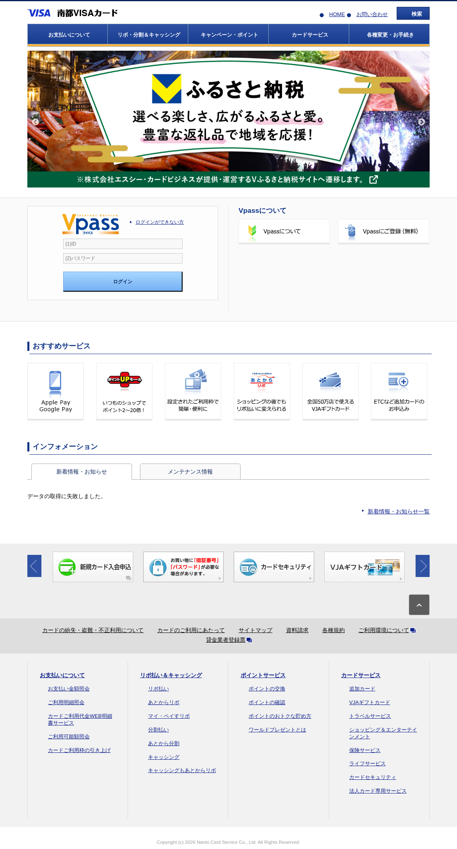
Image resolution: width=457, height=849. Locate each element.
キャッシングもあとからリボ (182, 770)
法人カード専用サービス (378, 791)
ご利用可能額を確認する (284, 296)
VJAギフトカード (369, 702)
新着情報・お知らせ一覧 (399, 511)
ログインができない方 (160, 222)
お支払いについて (62, 675)
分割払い (158, 730)
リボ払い (158, 689)
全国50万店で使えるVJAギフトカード (331, 391)
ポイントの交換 (267, 689)
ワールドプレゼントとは (277, 730)
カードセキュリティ (372, 777)
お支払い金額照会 (69, 689)
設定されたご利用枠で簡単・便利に (193, 391)
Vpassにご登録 (383, 231)
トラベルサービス (370, 716)
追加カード (362, 689)
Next (422, 122)
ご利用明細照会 (66, 702)
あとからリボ (163, 702)
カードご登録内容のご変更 (383, 296)
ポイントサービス (263, 675)
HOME (337, 14)
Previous (35, 122)
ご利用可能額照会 (69, 737)
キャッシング (163, 757)
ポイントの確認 (267, 702)
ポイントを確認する (383, 264)
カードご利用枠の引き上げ (79, 750)
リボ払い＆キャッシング (171, 675)
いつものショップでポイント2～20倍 (124, 391)
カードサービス (361, 675)
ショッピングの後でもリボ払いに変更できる (262, 391)
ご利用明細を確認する (284, 264)
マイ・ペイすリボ (169, 716)
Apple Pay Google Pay (55, 391)
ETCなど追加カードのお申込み (399, 391)
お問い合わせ (372, 14)
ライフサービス (367, 763)
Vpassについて (284, 231)
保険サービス (365, 750)
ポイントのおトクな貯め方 (280, 716)
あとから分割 (163, 743)
